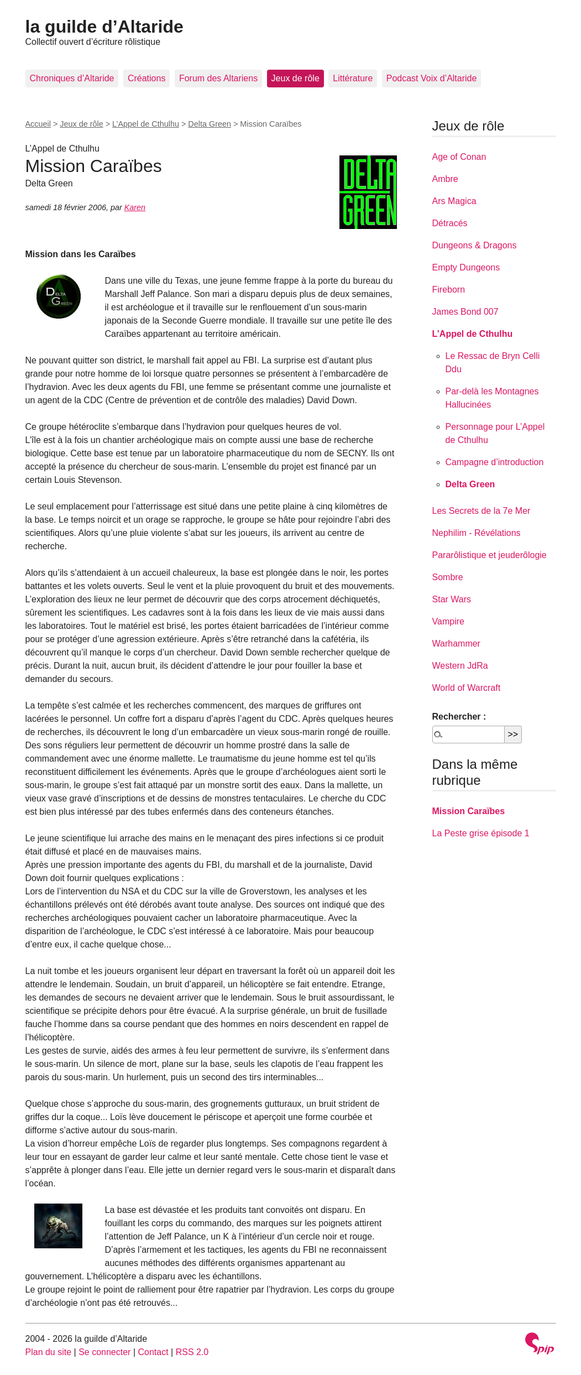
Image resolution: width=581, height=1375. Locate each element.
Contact (153, 1352)
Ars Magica (454, 201)
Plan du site (48, 1352)
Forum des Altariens (218, 78)
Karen (134, 207)
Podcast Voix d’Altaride (431, 78)
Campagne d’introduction (495, 462)
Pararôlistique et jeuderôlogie (489, 555)
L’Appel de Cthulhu (145, 123)
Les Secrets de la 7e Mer (481, 510)
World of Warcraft (466, 687)
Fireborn (448, 289)
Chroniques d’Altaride (72, 78)
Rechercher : (459, 716)
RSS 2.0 (192, 1352)
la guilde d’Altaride (104, 27)
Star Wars (452, 599)
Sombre (447, 577)
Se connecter (104, 1352)
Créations (146, 78)
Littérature (353, 78)
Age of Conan (459, 157)
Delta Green (209, 123)
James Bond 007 (465, 311)
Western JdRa (460, 665)
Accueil (38, 123)
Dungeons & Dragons (474, 245)
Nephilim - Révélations (476, 533)
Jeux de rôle (295, 78)
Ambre (445, 179)
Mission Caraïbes (468, 811)
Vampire (448, 621)
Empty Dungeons (466, 267)
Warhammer (456, 643)
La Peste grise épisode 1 (481, 833)
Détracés (450, 223)
